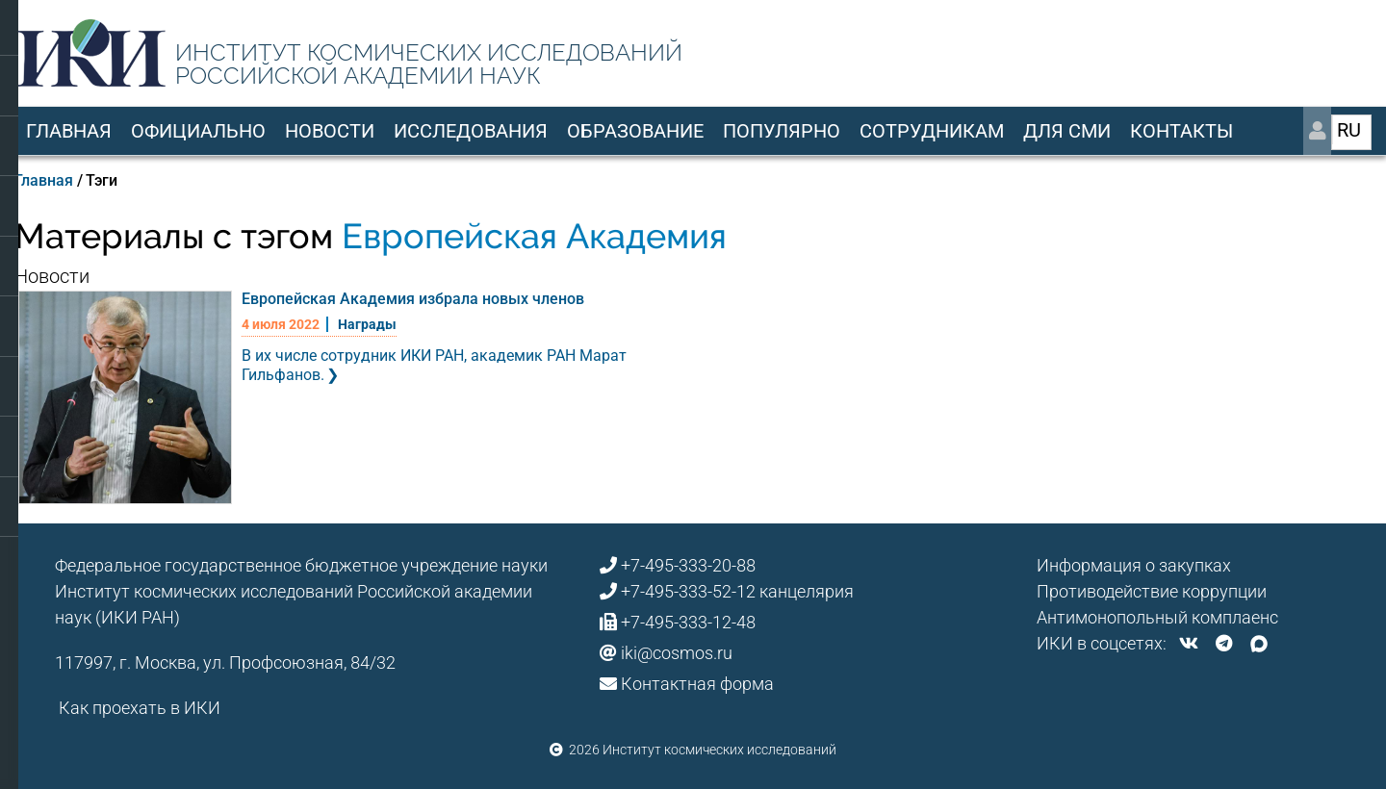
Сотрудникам (932, 130)
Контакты (1181, 130)
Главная (69, 130)
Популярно (781, 130)
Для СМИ (1067, 130)
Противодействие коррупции (1152, 591)
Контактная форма (697, 684)
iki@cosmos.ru (676, 653)
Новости (329, 130)
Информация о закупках (1134, 565)
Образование (635, 130)
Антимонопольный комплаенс (1157, 617)
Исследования (471, 130)
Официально (198, 130)
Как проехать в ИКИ (139, 708)
